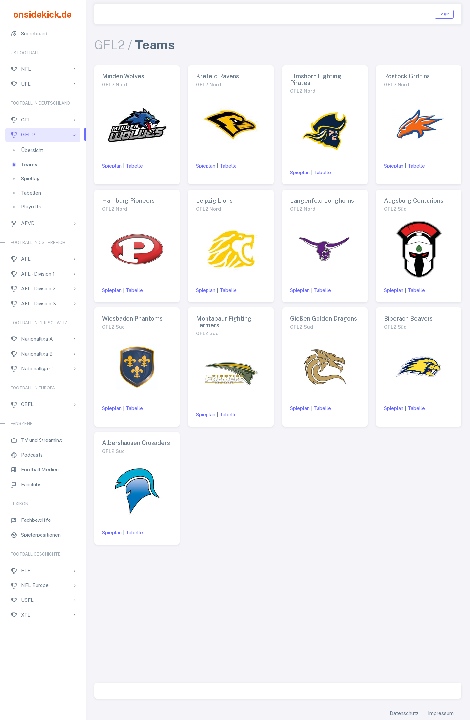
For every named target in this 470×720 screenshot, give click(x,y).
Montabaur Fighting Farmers (224, 322)
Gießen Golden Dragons (323, 318)
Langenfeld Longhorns (322, 200)
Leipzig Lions (214, 200)
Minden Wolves (123, 76)
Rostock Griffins (407, 76)
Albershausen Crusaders (136, 443)
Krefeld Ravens (217, 76)
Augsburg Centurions (413, 200)
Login (444, 14)
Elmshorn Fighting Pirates (315, 79)
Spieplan (112, 166)
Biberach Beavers (408, 318)
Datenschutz (404, 713)
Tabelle (134, 166)
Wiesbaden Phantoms (132, 318)
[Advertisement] (277, 616)
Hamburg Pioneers (128, 200)
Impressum (441, 713)
